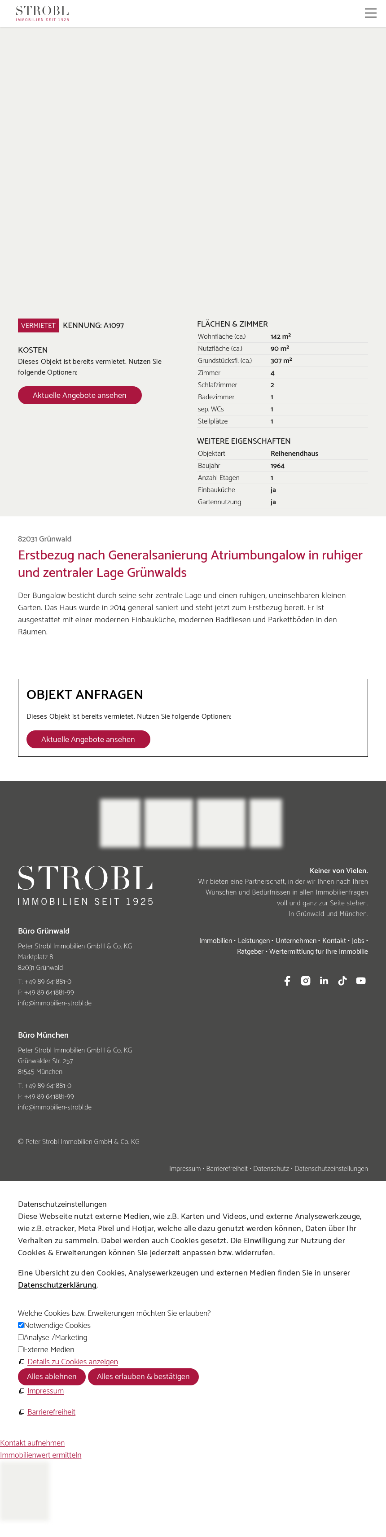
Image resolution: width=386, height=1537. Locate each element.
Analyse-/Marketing (56, 1338)
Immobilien (215, 941)
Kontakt (334, 941)
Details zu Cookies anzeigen (72, 1362)
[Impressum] (41, 1391)
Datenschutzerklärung (57, 1285)
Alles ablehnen (52, 1377)
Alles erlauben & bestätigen (143, 1377)
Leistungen (254, 941)
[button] (371, 13)
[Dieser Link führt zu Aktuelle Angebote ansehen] (80, 395)
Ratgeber (250, 952)
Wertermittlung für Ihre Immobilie (318, 952)
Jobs (358, 941)
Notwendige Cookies (57, 1325)
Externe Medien (49, 1350)
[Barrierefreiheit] (46, 1412)
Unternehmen (296, 941)
